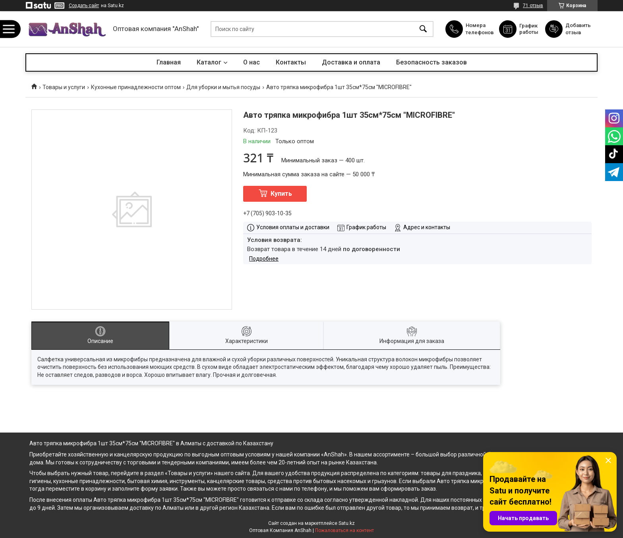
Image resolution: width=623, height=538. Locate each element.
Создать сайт (84, 5)
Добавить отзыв (578, 28)
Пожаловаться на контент (344, 530)
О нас (251, 62)
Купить (281, 193)
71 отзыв (533, 5)
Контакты (291, 62)
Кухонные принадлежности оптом (136, 87)
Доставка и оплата (351, 62)
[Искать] (423, 29)
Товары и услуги (64, 87)
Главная (169, 62)
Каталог (209, 62)
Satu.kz (347, 523)
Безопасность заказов (431, 62)
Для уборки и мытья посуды (223, 87)
